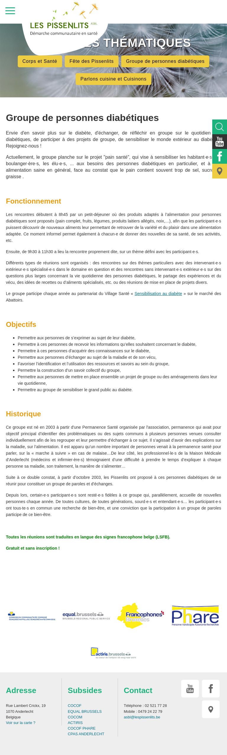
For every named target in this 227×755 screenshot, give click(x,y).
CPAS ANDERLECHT (86, 734)
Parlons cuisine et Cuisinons (113, 78)
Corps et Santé (39, 61)
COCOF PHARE (81, 728)
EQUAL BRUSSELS (85, 711)
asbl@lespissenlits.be (142, 717)
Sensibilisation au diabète (158, 293)
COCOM (75, 717)
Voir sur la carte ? (20, 722)
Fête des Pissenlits (91, 61)
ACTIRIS (75, 722)
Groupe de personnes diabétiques (165, 61)
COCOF (74, 705)
